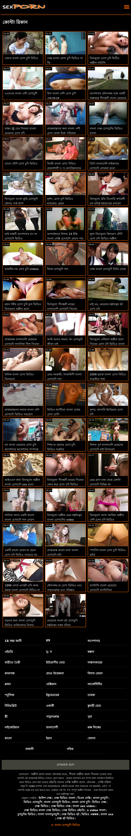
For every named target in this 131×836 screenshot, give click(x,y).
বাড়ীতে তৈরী (12, 662)
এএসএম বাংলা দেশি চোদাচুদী (21, 93)
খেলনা (91, 738)
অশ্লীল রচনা (38, 774)
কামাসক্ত (10, 673)
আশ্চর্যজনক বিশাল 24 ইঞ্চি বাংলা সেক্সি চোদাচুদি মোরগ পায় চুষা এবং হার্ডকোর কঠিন (65, 238)
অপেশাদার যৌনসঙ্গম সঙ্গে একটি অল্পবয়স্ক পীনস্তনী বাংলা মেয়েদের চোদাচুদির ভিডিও (108, 98)
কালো (8, 738)
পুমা (90, 716)
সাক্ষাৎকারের (95, 662)
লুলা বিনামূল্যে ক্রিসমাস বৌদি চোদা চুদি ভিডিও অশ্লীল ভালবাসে (106, 238)
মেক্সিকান (51, 684)
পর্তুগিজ (9, 695)
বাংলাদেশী (52, 727)
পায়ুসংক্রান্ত (52, 716)
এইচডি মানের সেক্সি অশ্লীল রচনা (67, 782)
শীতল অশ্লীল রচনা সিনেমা (84, 774)
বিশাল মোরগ (95, 673)
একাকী (50, 705)
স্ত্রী (6, 716)
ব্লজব (8, 684)
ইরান (49, 738)
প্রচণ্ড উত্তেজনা (55, 673)
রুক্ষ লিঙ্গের (94, 727)
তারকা (91, 695)
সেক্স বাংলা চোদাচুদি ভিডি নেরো (108, 269)
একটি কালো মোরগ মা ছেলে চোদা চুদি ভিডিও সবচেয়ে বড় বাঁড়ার (21, 555)
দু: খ (49, 651)
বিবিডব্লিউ (11, 705)
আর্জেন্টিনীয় (95, 684)
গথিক (70, 749)
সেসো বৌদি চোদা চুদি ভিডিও (21, 163)
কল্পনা (91, 651)
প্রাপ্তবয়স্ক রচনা (65, 764)
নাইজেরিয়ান (12, 727)
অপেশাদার (94, 641)
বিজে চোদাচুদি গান (57, 269)
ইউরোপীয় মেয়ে (55, 662)
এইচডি (9, 651)
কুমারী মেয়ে (94, 705)
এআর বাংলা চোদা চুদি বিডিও (21, 58)
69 (48, 640)
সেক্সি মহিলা (104, 782)
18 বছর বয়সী (13, 641)
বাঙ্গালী (29, 749)
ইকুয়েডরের (52, 695)
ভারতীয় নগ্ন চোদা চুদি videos (22, 269)
